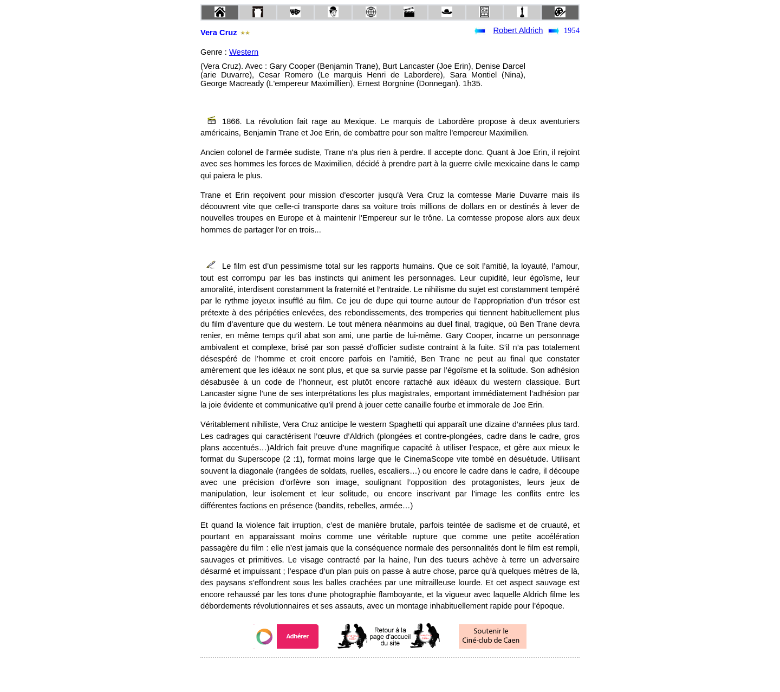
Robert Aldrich (518, 30)
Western (243, 52)
